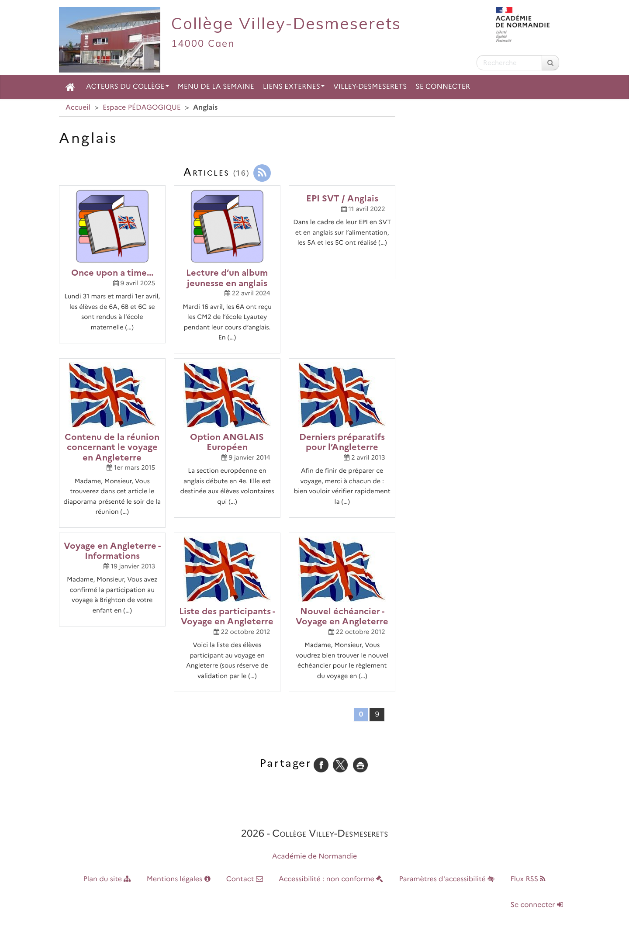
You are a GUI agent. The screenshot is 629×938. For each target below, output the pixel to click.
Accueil (78, 108)
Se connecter (442, 87)
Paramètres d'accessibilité (447, 879)
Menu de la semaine (216, 87)
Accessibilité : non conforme (331, 879)
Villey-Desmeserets (370, 87)
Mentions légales (179, 879)
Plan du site (107, 879)
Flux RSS (528, 879)
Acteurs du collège (127, 87)
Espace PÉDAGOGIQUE (142, 108)
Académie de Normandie (314, 856)
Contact (244, 879)
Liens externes (294, 87)
